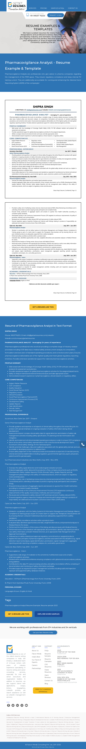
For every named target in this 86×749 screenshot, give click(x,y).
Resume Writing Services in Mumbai (22, 731)
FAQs (46, 651)
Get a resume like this (43, 307)
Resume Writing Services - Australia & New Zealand (34, 724)
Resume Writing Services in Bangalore (17, 733)
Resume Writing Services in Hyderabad (41, 733)
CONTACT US (73, 8)
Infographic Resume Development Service (36, 719)
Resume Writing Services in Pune (64, 733)
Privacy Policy (44, 747)
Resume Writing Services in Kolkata (68, 731)
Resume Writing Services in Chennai (45, 731)
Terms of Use (35, 747)
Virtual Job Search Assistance (55, 726)
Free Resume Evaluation (33, 735)
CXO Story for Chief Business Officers (48, 729)
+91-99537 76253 (37, 16)
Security (51, 747)
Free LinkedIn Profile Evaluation (51, 735)
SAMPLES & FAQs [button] (57, 8)
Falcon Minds (36, 654)
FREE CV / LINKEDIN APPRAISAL (43, 690)
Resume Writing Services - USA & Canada (62, 724)
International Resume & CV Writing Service (49, 717)
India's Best (36, 657)
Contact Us (48, 681)
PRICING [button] (43, 8)
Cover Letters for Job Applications (46, 722)
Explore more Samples (48, 614)
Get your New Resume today (43, 632)
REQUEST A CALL (56, 15)
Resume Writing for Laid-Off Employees (34, 726)
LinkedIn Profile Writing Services (59, 719)
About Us (35, 651)
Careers (34, 665)
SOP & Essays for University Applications (24, 729)
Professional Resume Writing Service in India (20, 717)
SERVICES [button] (32, 8)
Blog (46, 684)
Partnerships (36, 668)
